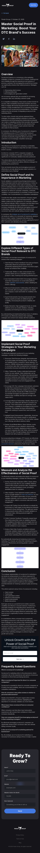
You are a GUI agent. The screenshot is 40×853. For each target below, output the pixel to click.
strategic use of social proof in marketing (24, 214)
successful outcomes (7, 444)
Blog (20, 842)
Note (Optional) (8, 801)
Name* (6, 767)
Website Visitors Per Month (11, 792)
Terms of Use (20, 838)
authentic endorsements (17, 282)
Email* (6, 776)
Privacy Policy (20, 835)
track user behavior (27, 494)
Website (6, 784)
